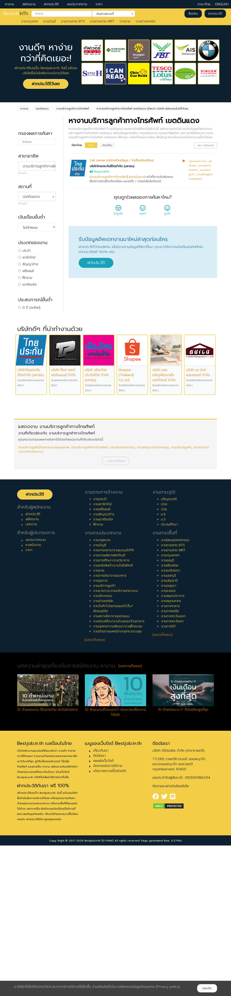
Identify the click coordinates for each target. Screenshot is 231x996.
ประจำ (26, 250)
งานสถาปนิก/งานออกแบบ (111, 766)
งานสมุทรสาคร (171, 751)
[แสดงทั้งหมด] (95, 790)
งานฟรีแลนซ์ (101, 659)
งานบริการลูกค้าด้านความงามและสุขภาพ (43, 598)
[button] (115, 611)
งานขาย (125, 21)
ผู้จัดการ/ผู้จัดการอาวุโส (39, 412)
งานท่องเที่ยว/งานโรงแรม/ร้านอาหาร (118, 771)
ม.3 (163, 669)
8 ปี (25, 361)
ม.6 (163, 664)
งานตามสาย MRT (102, 21)
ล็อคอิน (193, 13)
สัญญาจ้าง (30, 264)
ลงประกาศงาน (77, 4)
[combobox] (61, 14)
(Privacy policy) (168, 986)
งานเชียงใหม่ (169, 715)
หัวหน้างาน (29, 405)
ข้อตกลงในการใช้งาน (107, 916)
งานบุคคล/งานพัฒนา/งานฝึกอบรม (117, 776)
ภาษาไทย (204, 4)
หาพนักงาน (33, 695)
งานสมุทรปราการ (172, 746)
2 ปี (25, 321)
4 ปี (25, 334)
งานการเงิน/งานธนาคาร (109, 726)
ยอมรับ (207, 988)
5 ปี (25, 341)
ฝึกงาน (27, 277)
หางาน (9, 4)
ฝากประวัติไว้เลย (46, 84)
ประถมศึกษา (169, 674)
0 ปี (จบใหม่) (31, 307)
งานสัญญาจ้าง (103, 664)
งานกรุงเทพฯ (170, 705)
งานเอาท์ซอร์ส (103, 669)
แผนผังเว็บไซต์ (103, 911)
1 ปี (24, 314)
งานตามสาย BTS (73, 21)
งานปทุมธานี (169, 731)
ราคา (99, 4)
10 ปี (25, 375)
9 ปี (25, 368)
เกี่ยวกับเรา (101, 901)
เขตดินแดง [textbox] (31, 197)
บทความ (31, 674)
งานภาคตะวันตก (172, 771)
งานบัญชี (49, 21)
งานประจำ (100, 649)
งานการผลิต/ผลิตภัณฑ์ (109, 705)
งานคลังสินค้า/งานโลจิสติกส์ (113, 715)
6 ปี (25, 348)
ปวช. (164, 659)
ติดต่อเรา (99, 906)
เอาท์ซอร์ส (29, 284)
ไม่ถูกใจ (118, 211)
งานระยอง (168, 741)
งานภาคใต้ (168, 776)
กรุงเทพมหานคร (197, 161)
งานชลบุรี (167, 710)
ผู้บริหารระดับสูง (33, 418)
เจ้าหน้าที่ (28, 398)
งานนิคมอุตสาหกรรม (175, 690)
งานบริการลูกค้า (181, 598)
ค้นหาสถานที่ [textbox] (110, 13)
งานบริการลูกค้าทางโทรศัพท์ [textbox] (39, 166)
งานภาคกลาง (170, 756)
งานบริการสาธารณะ (122, 598)
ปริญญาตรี (169, 649)
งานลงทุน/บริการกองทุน (153, 598)
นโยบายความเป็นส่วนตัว (109, 921)
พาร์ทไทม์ (28, 257)
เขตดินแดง (137, 177)
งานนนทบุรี (168, 726)
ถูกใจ (167, 211)
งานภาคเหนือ (170, 761)
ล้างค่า (22, 173)
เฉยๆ (143, 211)
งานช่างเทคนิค (145, 21)
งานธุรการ (100, 731)
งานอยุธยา (168, 736)
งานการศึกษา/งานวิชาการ (111, 710)
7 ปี (25, 354)
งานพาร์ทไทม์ (102, 654)
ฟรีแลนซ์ (28, 271)
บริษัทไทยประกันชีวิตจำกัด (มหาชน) (112, 166)
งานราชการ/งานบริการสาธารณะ (115, 741)
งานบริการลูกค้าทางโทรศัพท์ (109, 177)
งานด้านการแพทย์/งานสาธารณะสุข (117, 781)
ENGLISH (221, 4)
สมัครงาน (29, 4)
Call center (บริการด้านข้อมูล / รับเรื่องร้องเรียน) (122, 160)
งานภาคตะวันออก (173, 766)
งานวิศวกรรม (102, 746)
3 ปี (25, 327)
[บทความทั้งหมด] (130, 816)
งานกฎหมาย (101, 690)
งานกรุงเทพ (29, 21)
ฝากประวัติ (51, 4)
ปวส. (164, 654)
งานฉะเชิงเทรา (170, 721)
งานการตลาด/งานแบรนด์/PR (113, 700)
